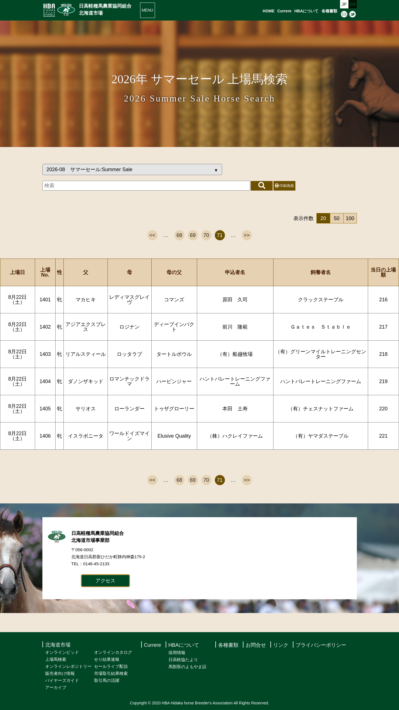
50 (336, 218)
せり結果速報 (106, 659)
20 (323, 218)
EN (352, 4)
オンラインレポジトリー (68, 666)
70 (206, 235)
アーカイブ (55, 687)
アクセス (105, 581)
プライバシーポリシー (321, 645)
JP (344, 4)
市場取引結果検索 (111, 673)
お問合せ (256, 645)
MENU (147, 10)
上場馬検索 (55, 659)
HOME (269, 11)
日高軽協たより (183, 659)
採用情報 (176, 652)
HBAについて (306, 11)
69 (192, 235)
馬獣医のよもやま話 (187, 666)
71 (219, 235)
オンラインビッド (62, 652)
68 (179, 235)
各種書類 (329, 11)
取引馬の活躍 (106, 680)
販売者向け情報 (60, 673)
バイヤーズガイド (62, 680)
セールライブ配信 (111, 666)
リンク (280, 645)
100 (350, 218)
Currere (284, 11)
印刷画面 (284, 186)
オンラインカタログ (113, 652)
